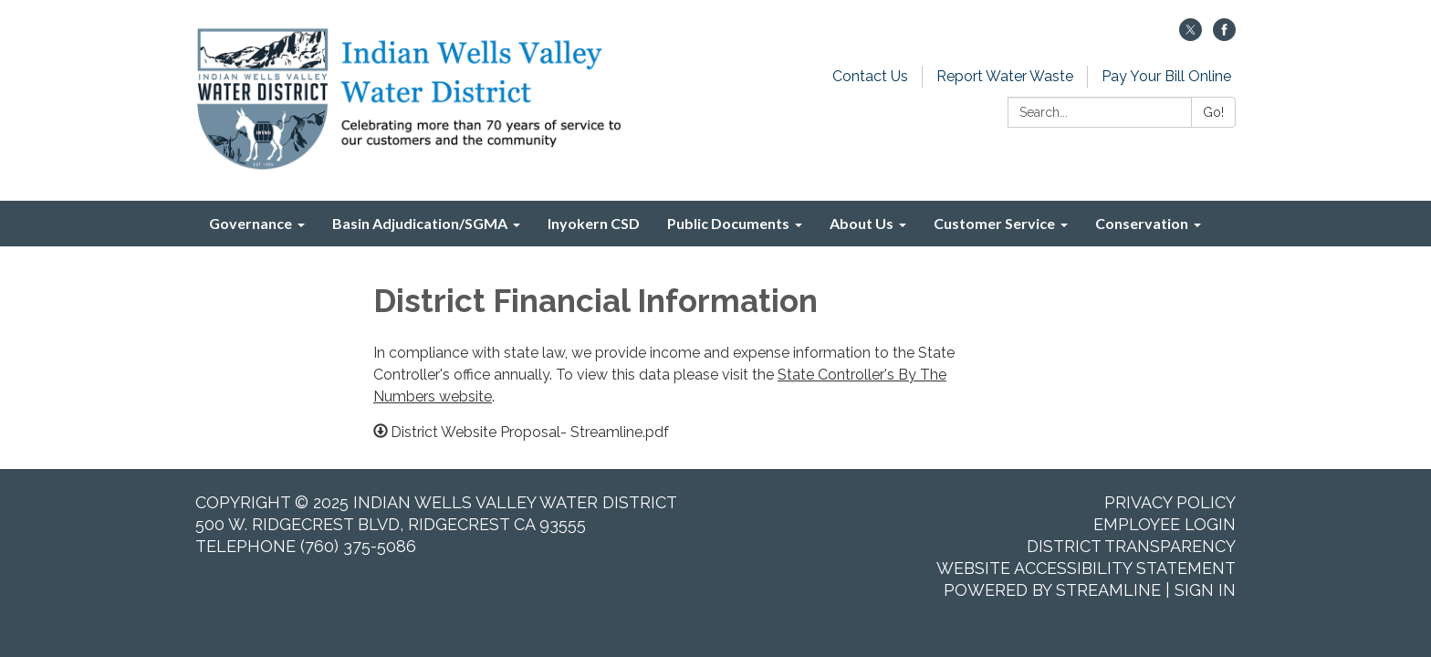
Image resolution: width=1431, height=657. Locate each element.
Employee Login (1164, 524)
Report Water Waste (1004, 76)
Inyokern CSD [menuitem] (594, 223)
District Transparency (1131, 546)
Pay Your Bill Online (1166, 76)
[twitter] (1190, 36)
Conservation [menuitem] (1141, 223)
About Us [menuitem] (861, 223)
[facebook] (1224, 36)
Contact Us (870, 76)
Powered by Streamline (1052, 590)
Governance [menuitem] (250, 223)
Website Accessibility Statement (1086, 568)
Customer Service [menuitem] (994, 223)
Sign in (1205, 590)
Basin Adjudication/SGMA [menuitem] (419, 223)
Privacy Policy (1170, 502)
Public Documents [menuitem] (728, 223)
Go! (1213, 112)
